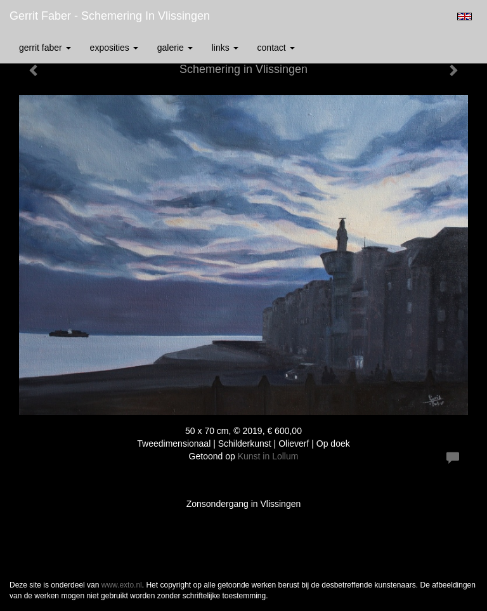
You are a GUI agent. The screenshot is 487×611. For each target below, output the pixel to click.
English (464, 16)
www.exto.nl (121, 585)
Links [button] (225, 48)
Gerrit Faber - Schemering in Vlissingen (110, 16)
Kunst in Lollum (268, 456)
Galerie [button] (175, 48)
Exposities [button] (114, 48)
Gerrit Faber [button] (45, 48)
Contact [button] (276, 48)
